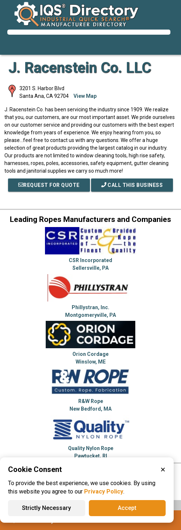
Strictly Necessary (46, 507)
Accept (127, 507)
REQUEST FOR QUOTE (49, 185)
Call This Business (132, 185)
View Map (85, 96)
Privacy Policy (103, 491)
